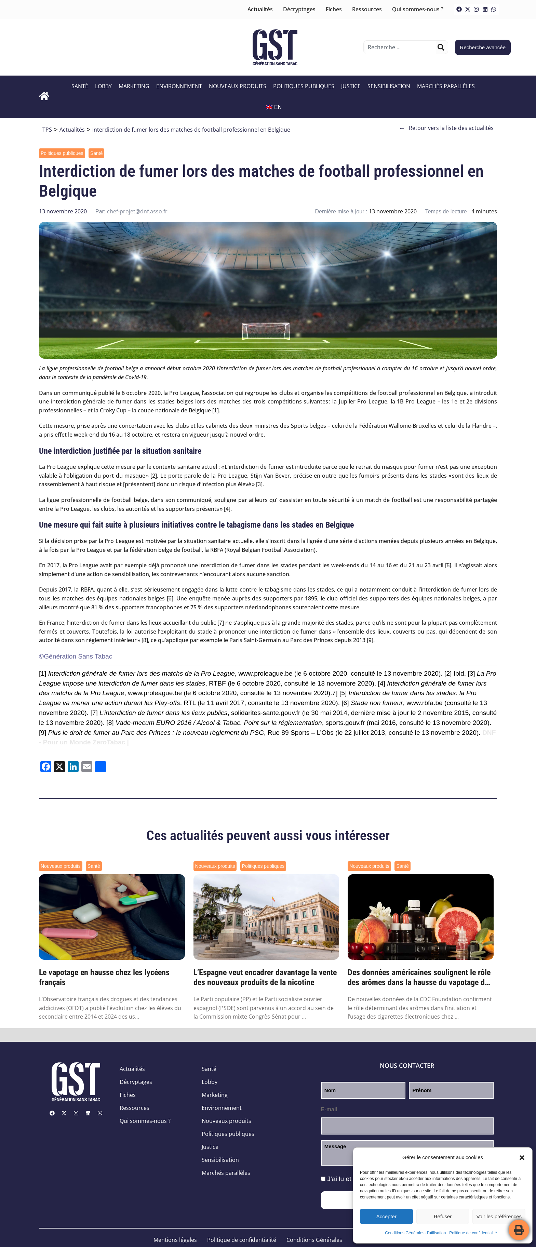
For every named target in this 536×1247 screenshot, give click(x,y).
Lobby (103, 86)
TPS (47, 129)
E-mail (329, 1109)
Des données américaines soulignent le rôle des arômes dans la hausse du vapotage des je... (420, 977)
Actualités (260, 9)
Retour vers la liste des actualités (446, 128)
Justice (351, 86)
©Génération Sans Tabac (75, 656)
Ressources (367, 9)
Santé (79, 86)
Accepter (386, 1216)
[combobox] (400, 47)
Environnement (179, 86)
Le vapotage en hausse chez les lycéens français (104, 977)
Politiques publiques (303, 86)
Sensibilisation (388, 86)
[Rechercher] (441, 47)
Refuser (443, 1216)
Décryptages (299, 9)
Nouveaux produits (237, 86)
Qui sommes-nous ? (417, 9)
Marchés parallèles (446, 86)
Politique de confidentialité (473, 1233)
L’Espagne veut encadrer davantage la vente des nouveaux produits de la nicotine (265, 977)
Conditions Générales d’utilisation (415, 1233)
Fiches (334, 9)
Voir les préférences (499, 1216)
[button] (522, 1157)
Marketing (134, 86)
